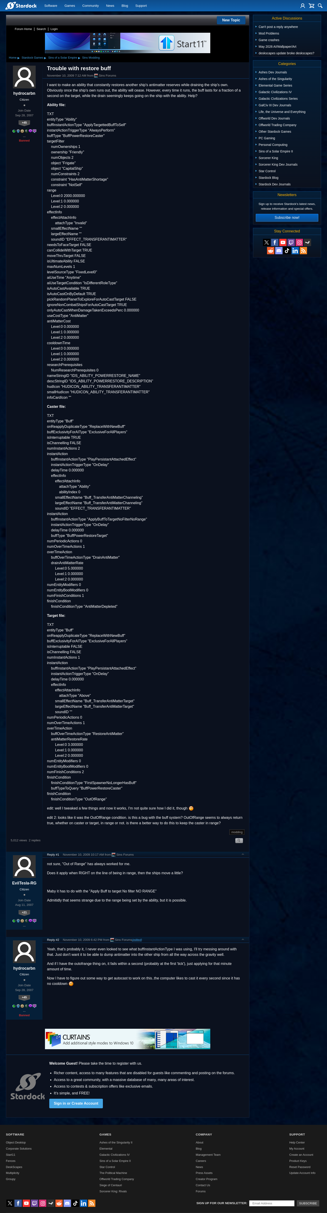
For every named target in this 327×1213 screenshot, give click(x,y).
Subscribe (308, 1203)
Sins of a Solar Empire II (115, 1161)
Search (41, 29)
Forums (201, 1191)
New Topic (231, 20)
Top (243, 854)
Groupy (10, 1179)
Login (54, 29)
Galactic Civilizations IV (114, 1154)
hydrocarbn (24, 93)
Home (13, 57)
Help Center (297, 1142)
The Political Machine (113, 1173)
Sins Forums (105, 75)
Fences (10, 1161)
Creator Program (206, 1179)
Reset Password (299, 1167)
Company (204, 1134)
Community (90, 6)
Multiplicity (12, 1173)
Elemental (105, 1148)
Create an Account (301, 1154)
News (110, 6)
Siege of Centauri (110, 1185)
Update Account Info (302, 1173)
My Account (296, 1148)
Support (141, 6)
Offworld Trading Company (116, 1179)
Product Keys (298, 1161)
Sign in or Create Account (76, 1103)
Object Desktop (16, 1142)
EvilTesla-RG (24, 883)
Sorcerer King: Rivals (113, 1191)
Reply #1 (53, 854)
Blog (124, 6)
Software (50, 6)
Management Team (208, 1154)
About (199, 1142)
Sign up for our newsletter (221, 1203)
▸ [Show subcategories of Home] (18, 57)
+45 (24, 122)
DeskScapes (14, 1167)
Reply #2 (53, 940)
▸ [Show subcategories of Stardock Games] (45, 57)
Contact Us (203, 1185)
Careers (201, 1161)
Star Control (107, 1167)
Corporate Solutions (19, 1148)
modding (237, 832)
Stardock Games (32, 57)
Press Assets (204, 1173)
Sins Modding (91, 57)
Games (69, 6)
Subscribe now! (287, 217)
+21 (24, 912)
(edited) (137, 940)
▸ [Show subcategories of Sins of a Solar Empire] (79, 57)
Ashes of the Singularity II (115, 1142)
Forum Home (23, 29)
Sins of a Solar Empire (62, 57)
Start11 (10, 1154)
